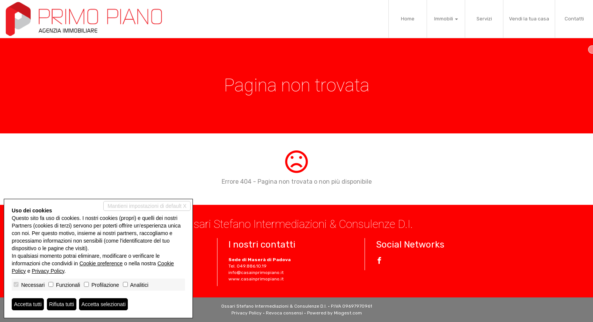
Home (407, 19)
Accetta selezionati (103, 304)
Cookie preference (101, 263)
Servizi (484, 19)
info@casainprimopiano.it (256, 272)
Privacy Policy (246, 313)
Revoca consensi (284, 313)
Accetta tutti (28, 304)
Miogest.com (348, 313)
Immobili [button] (446, 19)
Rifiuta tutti (61, 304)
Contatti (574, 19)
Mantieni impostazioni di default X (146, 206)
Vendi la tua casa (529, 19)
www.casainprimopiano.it (256, 279)
